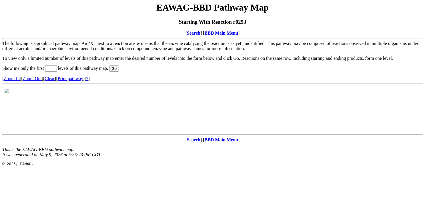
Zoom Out (32, 78)
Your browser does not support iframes (212, 109)
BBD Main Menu (221, 33)
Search (193, 33)
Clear (50, 78)
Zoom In (12, 78)
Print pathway (70, 78)
